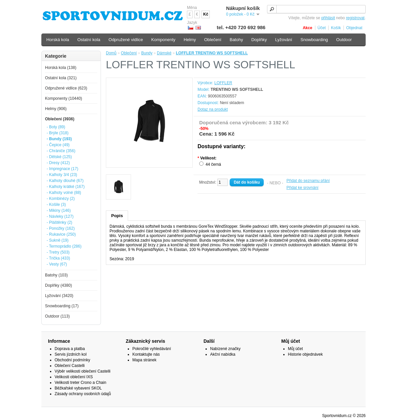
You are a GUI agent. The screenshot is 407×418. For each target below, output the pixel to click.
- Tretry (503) (58, 252)
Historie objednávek (305, 354)
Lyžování (283, 39)
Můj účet (295, 348)
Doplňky (259, 39)
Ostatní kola (88, 39)
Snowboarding (314, 39)
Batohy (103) (56, 275)
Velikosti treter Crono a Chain (80, 382)
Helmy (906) (56, 108)
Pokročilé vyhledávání (151, 348)
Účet (322, 28)
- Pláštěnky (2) (59, 222)
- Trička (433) (58, 258)
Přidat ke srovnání (303, 187)
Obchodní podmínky (72, 360)
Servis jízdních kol (71, 354)
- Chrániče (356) (61, 151)
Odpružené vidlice (126, 39)
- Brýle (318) (57, 133)
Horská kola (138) (60, 67)
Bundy (147, 53)
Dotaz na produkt (213, 109)
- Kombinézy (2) (61, 198)
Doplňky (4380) (58, 285)
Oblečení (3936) (59, 119)
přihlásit (328, 18)
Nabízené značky (225, 348)
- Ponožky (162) (61, 228)
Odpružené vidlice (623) (66, 88)
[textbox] (316, 9)
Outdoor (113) (57, 316)
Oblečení (129, 53)
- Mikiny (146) (59, 210)
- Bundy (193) (59, 139)
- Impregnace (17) (62, 168)
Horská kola (57, 39)
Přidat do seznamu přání (308, 180)
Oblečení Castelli (70, 365)
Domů (111, 53)
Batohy (236, 39)
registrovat (355, 18)
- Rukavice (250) (61, 234)
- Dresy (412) (58, 162)
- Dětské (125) (59, 156)
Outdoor (344, 39)
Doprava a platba (70, 348)
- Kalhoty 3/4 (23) (62, 174)
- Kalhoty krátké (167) (66, 186)
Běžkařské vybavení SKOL (78, 388)
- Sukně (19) (57, 240)
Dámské (164, 53)
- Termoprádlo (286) (64, 246)
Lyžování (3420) (59, 295)
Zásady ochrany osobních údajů (83, 393)
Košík (336, 28)
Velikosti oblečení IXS (74, 377)
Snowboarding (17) (61, 306)
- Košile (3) (56, 204)
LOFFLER (223, 83)
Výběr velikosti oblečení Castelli (83, 371)
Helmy (190, 39)
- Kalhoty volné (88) (64, 192)
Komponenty (163, 39)
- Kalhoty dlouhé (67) (65, 180)
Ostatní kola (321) (60, 78)
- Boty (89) (56, 127)
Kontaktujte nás (146, 354)
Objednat (354, 28)
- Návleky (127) (60, 216)
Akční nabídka (222, 354)
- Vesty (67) (57, 264)
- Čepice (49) (58, 145)
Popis (117, 215)
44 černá (213, 164)
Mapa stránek (144, 360)
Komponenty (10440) (63, 98)
